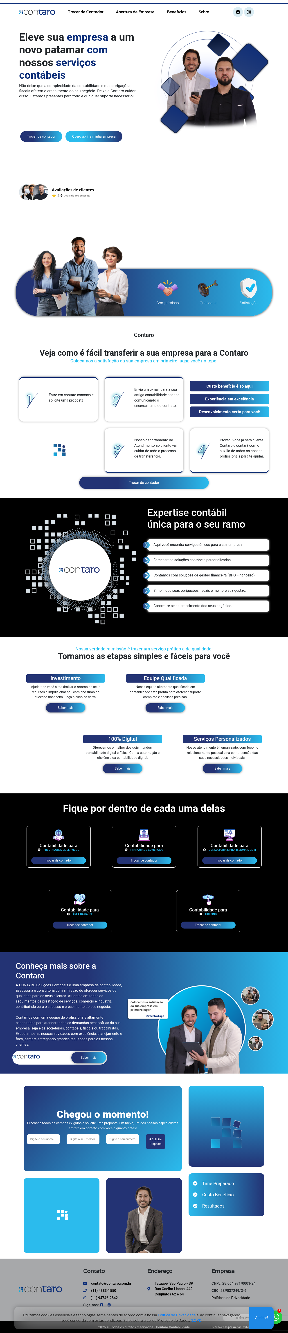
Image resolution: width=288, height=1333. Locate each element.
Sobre (204, 11)
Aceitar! (261, 1319)
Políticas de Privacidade (231, 1298)
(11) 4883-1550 (99, 1290)
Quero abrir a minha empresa (94, 136)
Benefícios (176, 11)
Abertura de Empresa (135, 11)
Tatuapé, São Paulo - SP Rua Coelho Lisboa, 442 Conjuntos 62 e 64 (174, 1288)
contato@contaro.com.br (107, 1283)
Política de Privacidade (177, 1316)
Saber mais (66, 708)
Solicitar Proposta (155, 1141)
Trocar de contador (41, 136)
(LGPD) (196, 1321)
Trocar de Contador (85, 11)
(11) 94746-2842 (100, 1298)
